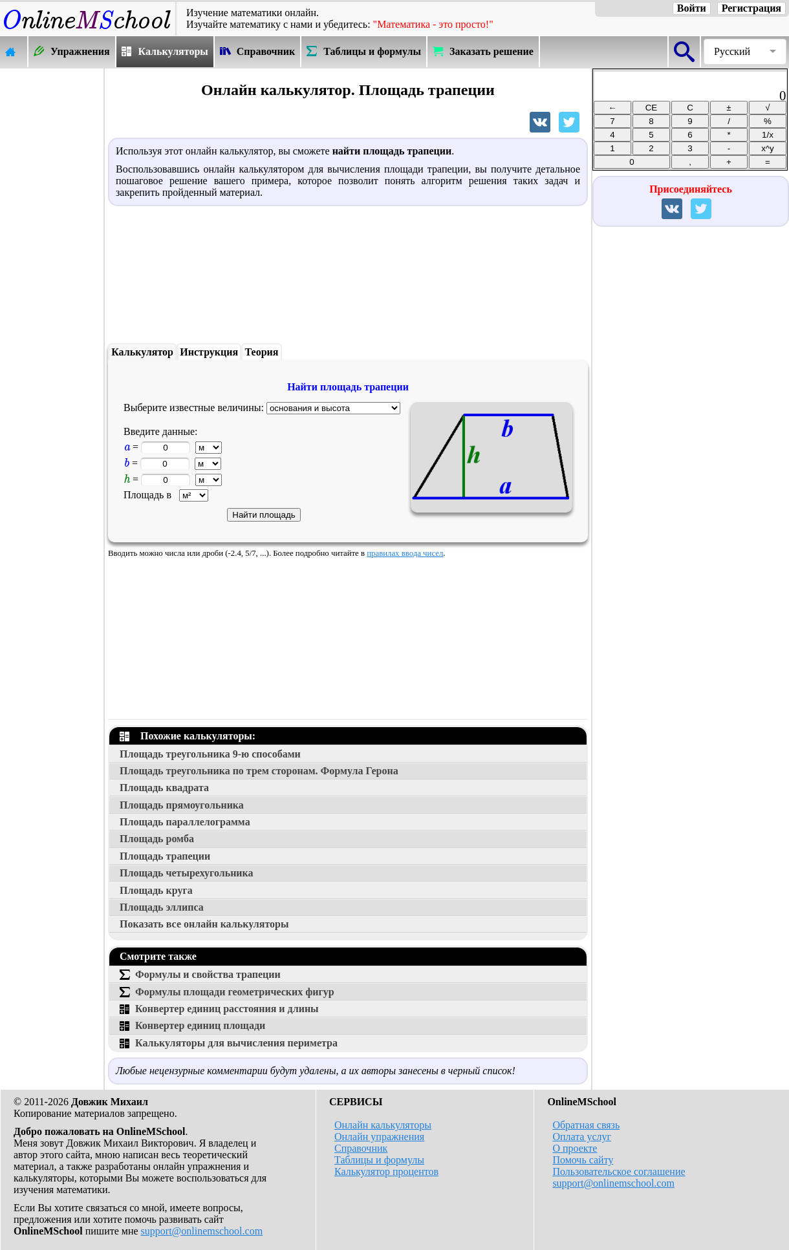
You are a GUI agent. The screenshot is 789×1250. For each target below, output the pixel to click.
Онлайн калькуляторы (382, 1124)
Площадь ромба (157, 838)
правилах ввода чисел (405, 553)
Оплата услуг (581, 1136)
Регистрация (751, 8)
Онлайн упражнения (379, 1136)
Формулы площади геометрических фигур (227, 991)
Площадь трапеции (165, 856)
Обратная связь (586, 1124)
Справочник (360, 1148)
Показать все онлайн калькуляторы (204, 923)
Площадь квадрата (164, 787)
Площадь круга (156, 890)
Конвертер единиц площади (192, 1025)
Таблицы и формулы (379, 1159)
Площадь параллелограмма (185, 821)
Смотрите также (158, 956)
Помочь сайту (582, 1159)
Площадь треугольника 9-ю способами (210, 753)
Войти (691, 8)
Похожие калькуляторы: (187, 735)
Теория (262, 351)
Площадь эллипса (162, 907)
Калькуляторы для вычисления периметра (229, 1042)
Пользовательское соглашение (618, 1171)
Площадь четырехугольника (187, 872)
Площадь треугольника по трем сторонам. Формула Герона (259, 770)
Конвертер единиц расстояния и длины (219, 1008)
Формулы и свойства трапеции (200, 974)
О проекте (574, 1148)
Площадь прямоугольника (182, 805)
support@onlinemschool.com (202, 1230)
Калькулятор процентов (386, 1171)
